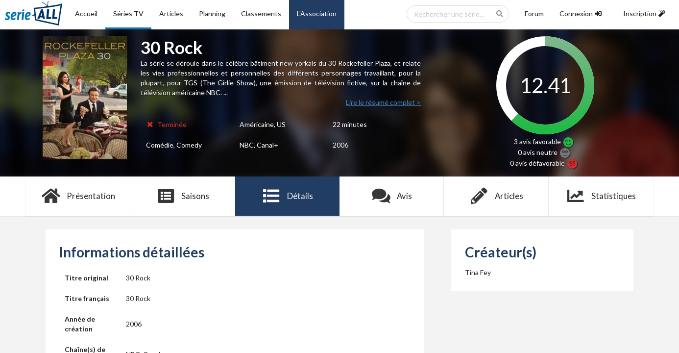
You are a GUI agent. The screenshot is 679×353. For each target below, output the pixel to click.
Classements (261, 13)
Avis (391, 196)
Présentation (78, 196)
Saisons (183, 196)
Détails (287, 196)
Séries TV (128, 13)
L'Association (317, 13)
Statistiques (601, 196)
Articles (171, 13)
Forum (534, 13)
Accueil (86, 13)
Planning (212, 13)
